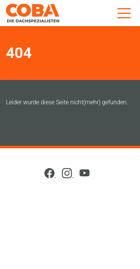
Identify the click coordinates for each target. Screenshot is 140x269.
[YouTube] (85, 175)
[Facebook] (50, 175)
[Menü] (124, 13)
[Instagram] (68, 175)
